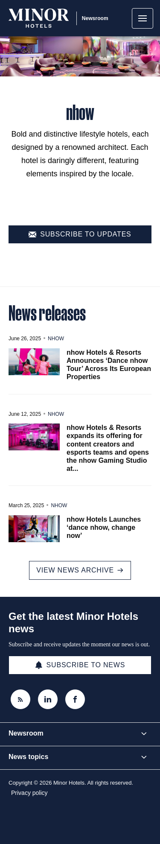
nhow (56, 339)
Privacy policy (29, 792)
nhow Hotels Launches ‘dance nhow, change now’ (104, 527)
